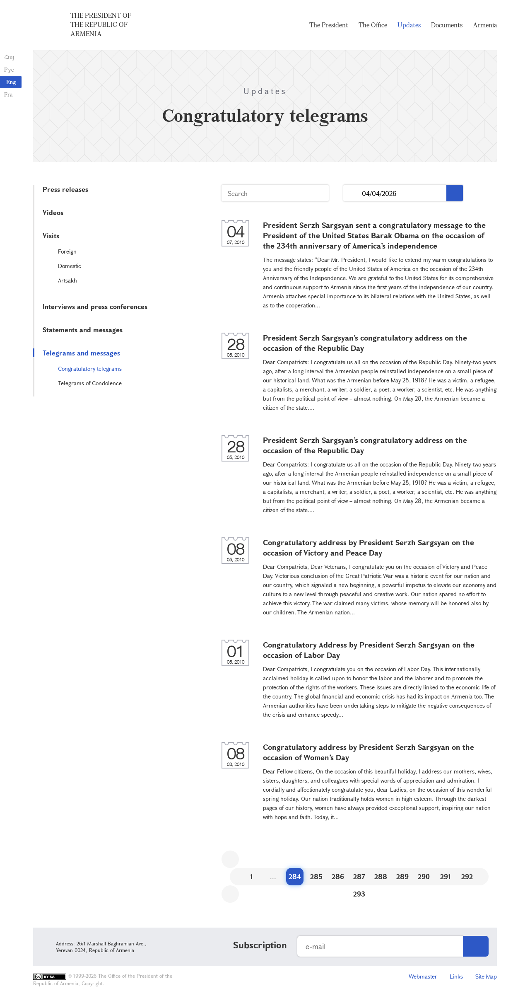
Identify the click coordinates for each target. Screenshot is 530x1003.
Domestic (69, 266)
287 (359, 876)
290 (424, 876)
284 (295, 876)
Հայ (9, 57)
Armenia (485, 24)
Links (456, 976)
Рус (9, 69)
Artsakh (67, 280)
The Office (373, 24)
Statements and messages (83, 329)
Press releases (65, 189)
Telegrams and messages (81, 352)
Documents (447, 24)
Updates (409, 24)
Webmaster (423, 976)
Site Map (486, 976)
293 (359, 893)
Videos (53, 212)
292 (467, 876)
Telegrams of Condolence (90, 383)
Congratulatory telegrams (90, 368)
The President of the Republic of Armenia (100, 24)
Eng (11, 82)
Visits (51, 235)
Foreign (67, 251)
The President (328, 24)
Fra (8, 94)
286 (338, 876)
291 (445, 876)
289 (402, 876)
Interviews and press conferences (95, 306)
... (352, 193)
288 (380, 876)
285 (316, 876)
